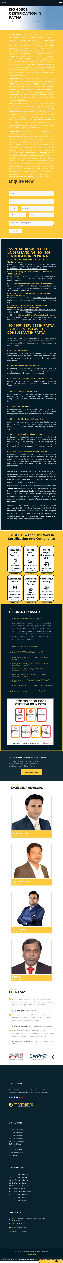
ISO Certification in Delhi (17, 1189)
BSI (53, 491)
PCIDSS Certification (16, 1153)
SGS (9, 494)
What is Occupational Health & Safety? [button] (25, 618)
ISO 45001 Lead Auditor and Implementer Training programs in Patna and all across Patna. (31, 300)
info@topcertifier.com (19, 1227)
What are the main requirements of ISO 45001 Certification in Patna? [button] (28, 674)
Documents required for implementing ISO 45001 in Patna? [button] (30, 680)
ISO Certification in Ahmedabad (20, 1192)
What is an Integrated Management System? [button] (27, 691)
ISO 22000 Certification (17, 1135)
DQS (21, 494)
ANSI (53, 496)
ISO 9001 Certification (16, 1129)
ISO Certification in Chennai (18, 1180)
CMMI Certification (15, 1144)
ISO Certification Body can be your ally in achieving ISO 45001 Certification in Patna (31, 311)
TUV (15, 494)
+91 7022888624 (17, 1224)
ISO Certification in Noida (18, 1200)
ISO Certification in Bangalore (19, 1177)
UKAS (44, 496)
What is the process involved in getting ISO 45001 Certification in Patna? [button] (29, 663)
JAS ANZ (37, 496)
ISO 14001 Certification (17, 1132)
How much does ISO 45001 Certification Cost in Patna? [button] (31, 685)
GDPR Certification (15, 1155)
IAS (31, 496)
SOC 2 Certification (15, 1150)
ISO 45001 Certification (17, 1141)
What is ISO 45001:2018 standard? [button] (23, 646)
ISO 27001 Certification (17, 1138)
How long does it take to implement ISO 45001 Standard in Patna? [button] (28, 669)
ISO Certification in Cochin (18, 1195)
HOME (11, 22)
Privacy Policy (31, 1254)
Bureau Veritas (36, 494)
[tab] (31, 619)
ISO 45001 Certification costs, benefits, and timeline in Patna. (31, 267)
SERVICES (22, 22)
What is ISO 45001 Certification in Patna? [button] (26, 652)
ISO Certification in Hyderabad (19, 1186)
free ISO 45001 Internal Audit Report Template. (28, 319)
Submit (15, 231)
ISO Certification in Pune (17, 1183)
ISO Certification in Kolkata (18, 1197)
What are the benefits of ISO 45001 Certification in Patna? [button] (29, 658)
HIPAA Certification (15, 1147)
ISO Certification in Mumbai (18, 1174)
